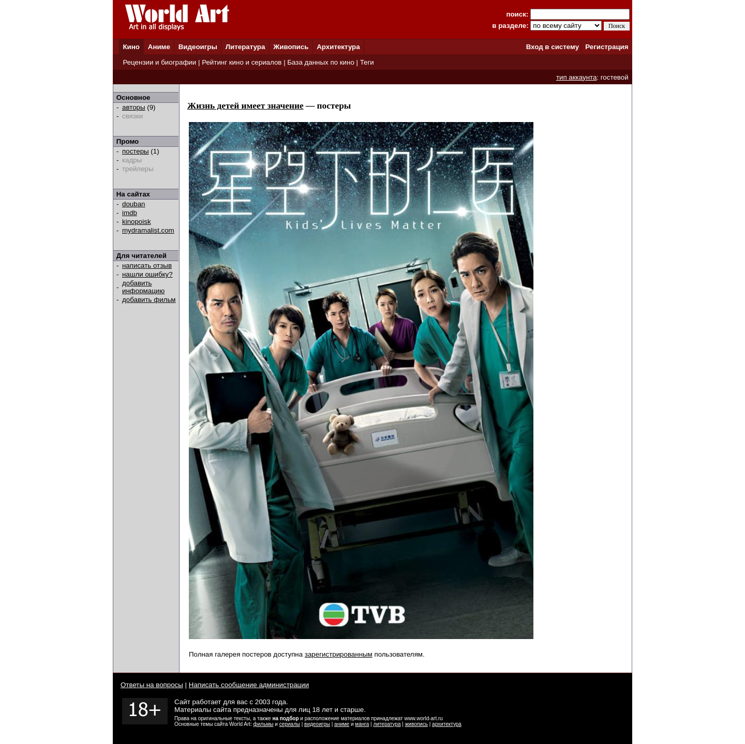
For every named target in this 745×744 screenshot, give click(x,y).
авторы (133, 107)
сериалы (289, 724)
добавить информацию (143, 287)
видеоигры (317, 724)
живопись (416, 724)
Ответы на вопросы (152, 685)
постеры (135, 151)
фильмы (264, 724)
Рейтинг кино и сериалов (241, 62)
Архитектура (338, 47)
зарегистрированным (339, 654)
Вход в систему (552, 47)
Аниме (159, 47)
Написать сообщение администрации (249, 685)
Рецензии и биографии (159, 62)
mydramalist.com (148, 230)
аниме (341, 724)
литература (386, 724)
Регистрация (606, 47)
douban (133, 204)
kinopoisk (136, 221)
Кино (131, 47)
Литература (245, 47)
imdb (129, 213)
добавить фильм (149, 299)
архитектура (446, 724)
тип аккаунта (576, 77)
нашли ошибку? (147, 274)
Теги (367, 62)
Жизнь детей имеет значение (245, 106)
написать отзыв (147, 265)
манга (362, 724)
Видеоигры (197, 47)
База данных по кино (320, 62)
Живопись (290, 47)
